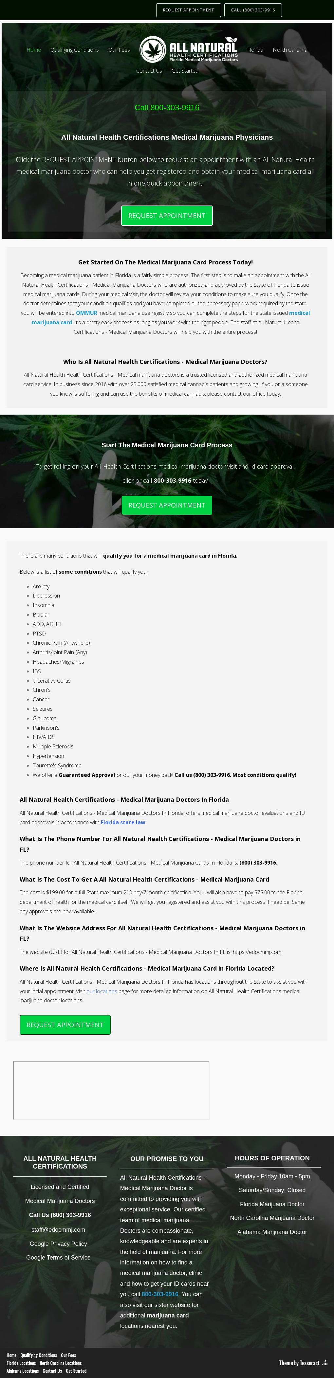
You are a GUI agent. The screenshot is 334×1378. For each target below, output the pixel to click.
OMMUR (86, 312)
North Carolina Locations (61, 1362)
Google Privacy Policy (58, 1244)
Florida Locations (21, 1362)
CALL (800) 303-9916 (253, 10)
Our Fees (119, 49)
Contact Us (149, 70)
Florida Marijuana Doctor (272, 1204)
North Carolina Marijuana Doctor (272, 1218)
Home (34, 49)
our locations (101, 991)
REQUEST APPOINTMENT (188, 10)
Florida (255, 49)
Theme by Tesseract (299, 1363)
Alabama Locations (23, 1370)
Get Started (185, 70)
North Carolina (290, 49)
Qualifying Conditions (74, 49)
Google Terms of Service (58, 1257)
